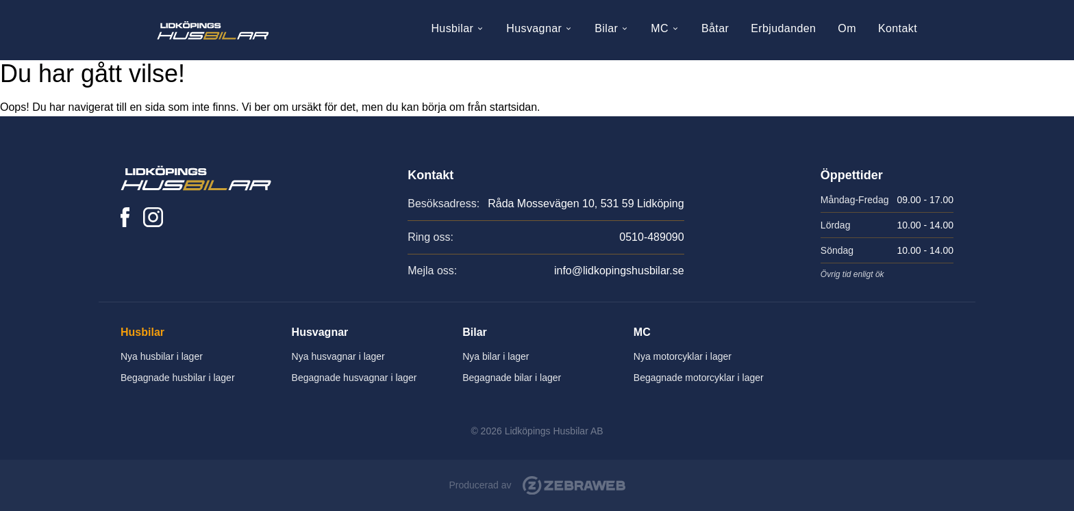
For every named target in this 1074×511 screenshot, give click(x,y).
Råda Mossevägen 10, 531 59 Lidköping (586, 203)
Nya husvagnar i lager (338, 356)
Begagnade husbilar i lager (178, 377)
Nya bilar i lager (495, 356)
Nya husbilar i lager (162, 356)
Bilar (612, 28)
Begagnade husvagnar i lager (354, 377)
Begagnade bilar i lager (511, 377)
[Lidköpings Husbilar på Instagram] (153, 217)
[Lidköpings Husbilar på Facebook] (125, 217)
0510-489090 (651, 237)
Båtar (715, 28)
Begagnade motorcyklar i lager (699, 377)
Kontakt (897, 28)
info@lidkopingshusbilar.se (619, 270)
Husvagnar (539, 28)
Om (847, 28)
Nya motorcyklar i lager (683, 356)
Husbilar (457, 28)
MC (665, 28)
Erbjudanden (783, 28)
